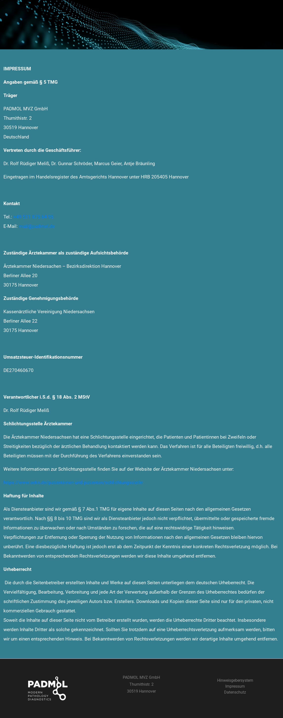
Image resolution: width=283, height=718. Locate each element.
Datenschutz (235, 692)
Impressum (235, 686)
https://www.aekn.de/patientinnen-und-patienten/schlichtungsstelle (73, 482)
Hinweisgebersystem (235, 680)
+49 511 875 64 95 (33, 217)
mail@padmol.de (37, 226)
